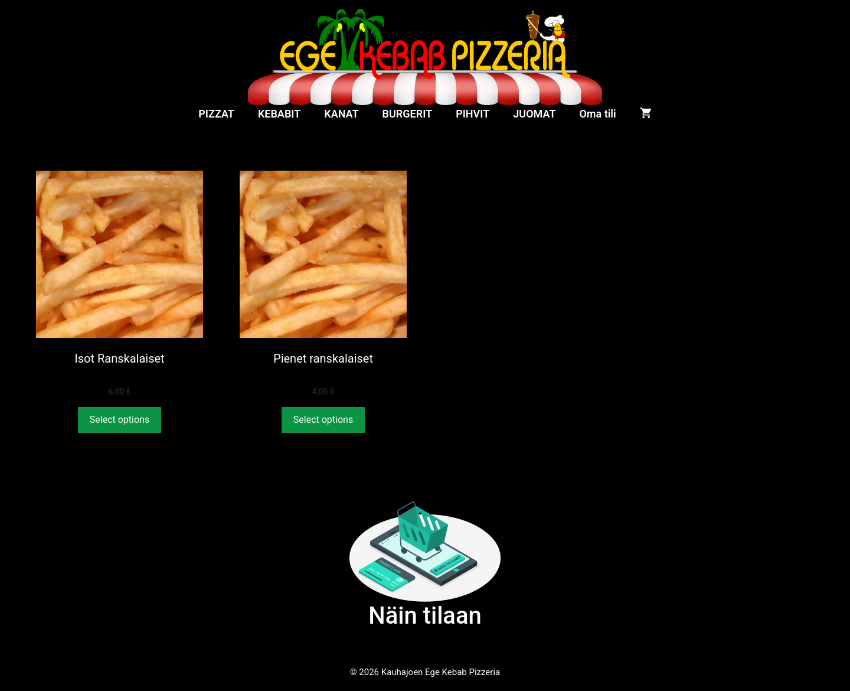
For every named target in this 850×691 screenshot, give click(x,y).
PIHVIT (472, 113)
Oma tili (597, 113)
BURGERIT (407, 113)
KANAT (341, 113)
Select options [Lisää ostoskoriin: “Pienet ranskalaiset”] (323, 419)
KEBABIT (279, 113)
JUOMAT (534, 113)
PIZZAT (216, 113)
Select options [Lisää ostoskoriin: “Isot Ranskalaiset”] (119, 419)
